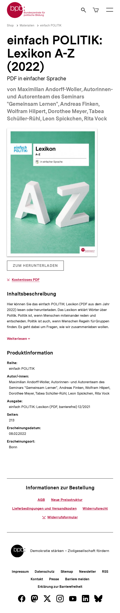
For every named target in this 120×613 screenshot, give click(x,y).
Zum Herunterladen (35, 267)
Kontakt (37, 579)
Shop (10, 25)
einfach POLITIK (50, 25)
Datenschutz (44, 572)
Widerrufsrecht (95, 508)
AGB (41, 500)
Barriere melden (77, 579)
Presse (54, 579)
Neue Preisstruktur (66, 500)
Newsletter (87, 572)
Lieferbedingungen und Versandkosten (44, 508)
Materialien (27, 25)
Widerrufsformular (60, 517)
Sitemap (67, 572)
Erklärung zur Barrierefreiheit (60, 587)
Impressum (20, 572)
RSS (105, 572)
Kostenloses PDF (26, 280)
